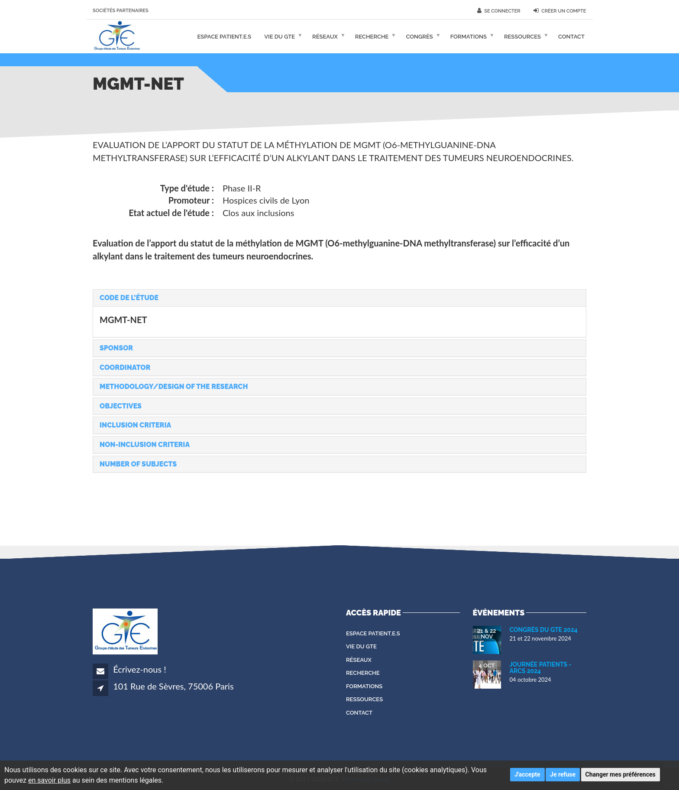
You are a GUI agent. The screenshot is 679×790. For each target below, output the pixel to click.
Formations (468, 36)
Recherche (372, 36)
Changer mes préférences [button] (620, 774)
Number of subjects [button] (138, 464)
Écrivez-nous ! (139, 669)
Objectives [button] (121, 406)
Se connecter (499, 11)
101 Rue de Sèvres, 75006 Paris (173, 686)
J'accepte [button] (527, 774)
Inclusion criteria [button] (135, 425)
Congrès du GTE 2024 (544, 629)
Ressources (522, 36)
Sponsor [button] (116, 348)
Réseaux (325, 36)
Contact (571, 36)
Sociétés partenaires (121, 10)
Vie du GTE (279, 36)
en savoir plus (49, 780)
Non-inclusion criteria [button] (145, 444)
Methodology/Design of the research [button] (174, 386)
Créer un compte (560, 11)
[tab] (339, 298)
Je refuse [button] (563, 774)
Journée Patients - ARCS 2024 (541, 667)
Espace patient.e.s (224, 36)
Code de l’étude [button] (129, 298)
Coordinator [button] (125, 367)
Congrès (419, 36)
